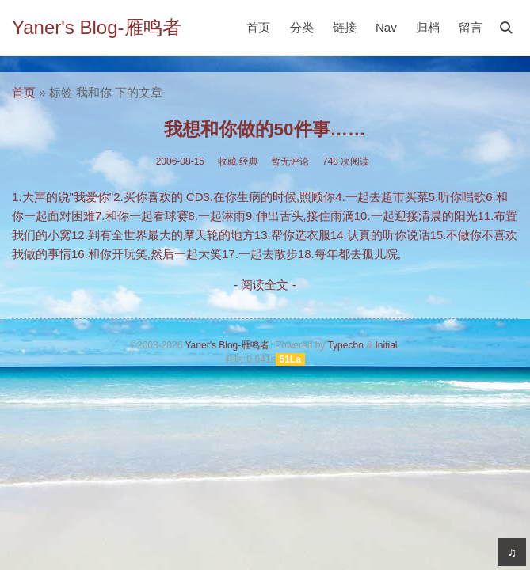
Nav (386, 27)
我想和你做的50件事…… (264, 129)
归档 (428, 27)
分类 (302, 27)
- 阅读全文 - (265, 284)
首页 (258, 27)
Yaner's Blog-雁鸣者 (96, 27)
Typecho (345, 345)
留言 (470, 27)
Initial (386, 345)
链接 (345, 27)
